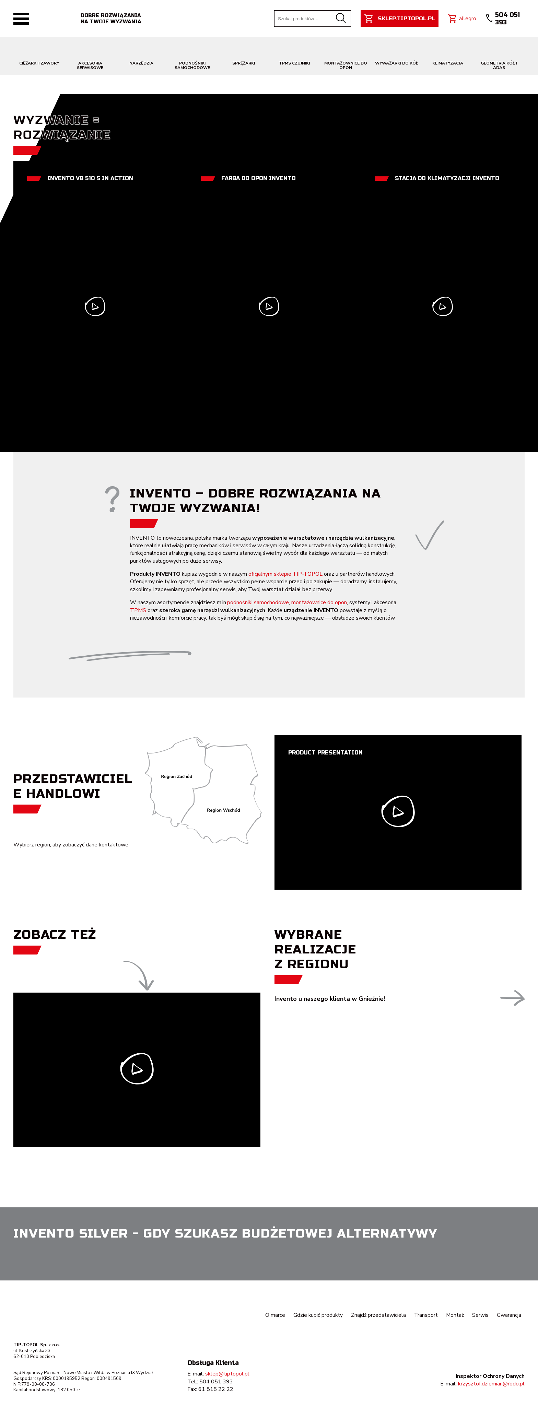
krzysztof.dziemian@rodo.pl (491, 1383)
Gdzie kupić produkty (317, 1315)
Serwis (480, 1315)
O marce (274, 1315)
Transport (425, 1315)
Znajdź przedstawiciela (377, 1315)
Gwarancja (509, 1315)
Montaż (455, 1315)
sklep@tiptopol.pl (227, 1374)
